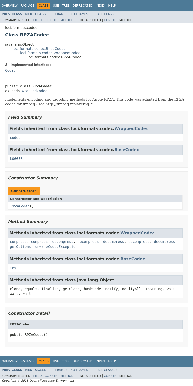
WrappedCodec (34, 91)
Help (112, 5)
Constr (51, 20)
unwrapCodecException (56, 247)
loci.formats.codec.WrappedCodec (50, 53)
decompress (62, 242)
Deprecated (83, 5)
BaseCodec (126, 149)
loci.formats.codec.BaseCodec (39, 49)
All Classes (107, 14)
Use (56, 5)
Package (27, 5)
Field (37, 20)
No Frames (79, 14)
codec (15, 138)
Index (100, 5)
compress (18, 242)
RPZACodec (20, 206)
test (14, 268)
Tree (66, 5)
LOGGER (16, 159)
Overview (10, 5)
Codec (10, 70)
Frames (61, 14)
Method (67, 20)
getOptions (20, 247)
